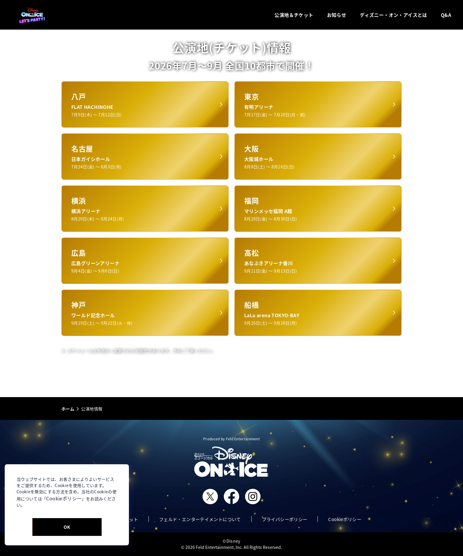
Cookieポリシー (64, 498)
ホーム (67, 409)
